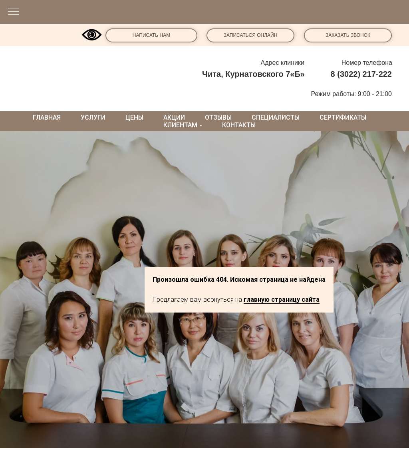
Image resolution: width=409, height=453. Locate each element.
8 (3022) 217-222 (361, 74)
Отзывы (218, 117)
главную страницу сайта (282, 299)
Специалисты (276, 117)
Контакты (239, 125)
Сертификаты (343, 117)
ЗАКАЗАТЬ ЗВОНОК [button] (348, 35)
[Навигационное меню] (13, 12)
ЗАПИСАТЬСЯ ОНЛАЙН (251, 35)
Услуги (93, 117)
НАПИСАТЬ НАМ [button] (151, 35)
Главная (47, 117)
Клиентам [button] (180, 125)
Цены (134, 117)
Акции (174, 117)
